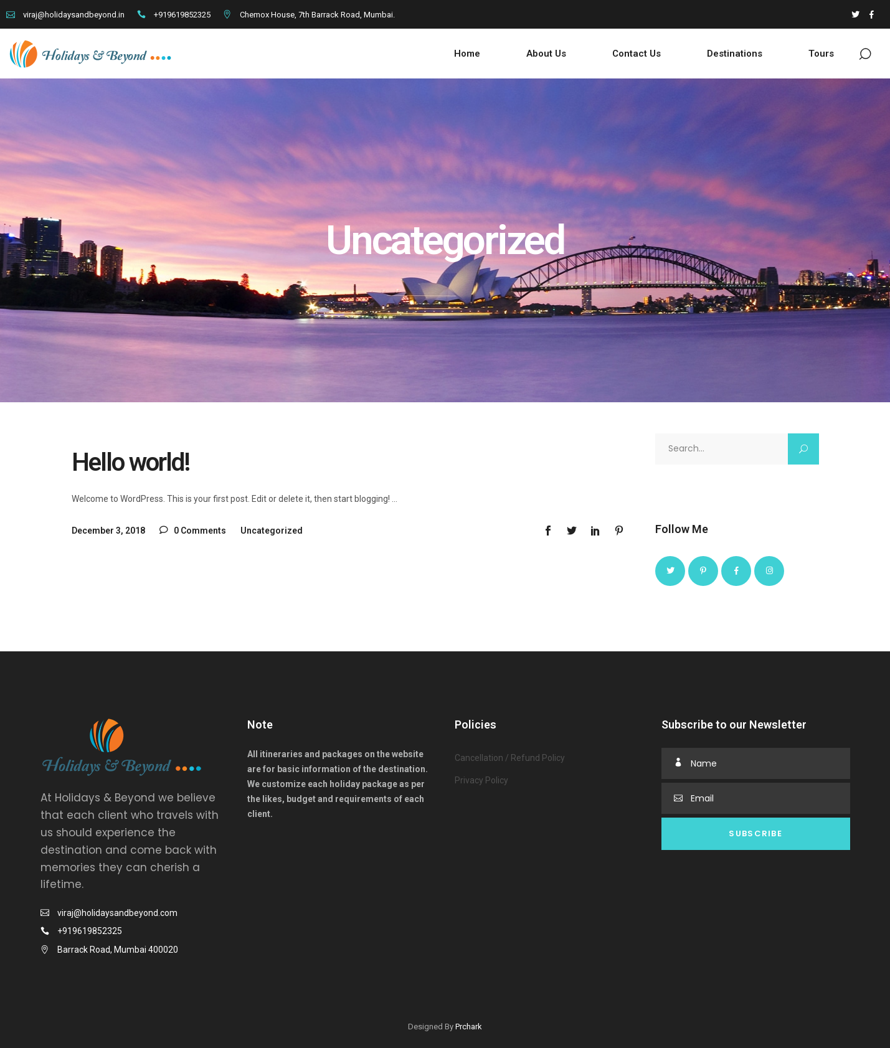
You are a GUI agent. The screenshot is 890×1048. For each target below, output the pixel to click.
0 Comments (192, 531)
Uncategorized (271, 531)
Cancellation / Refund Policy (510, 758)
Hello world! (130, 462)
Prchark (468, 1026)
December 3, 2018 (108, 531)
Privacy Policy (481, 780)
